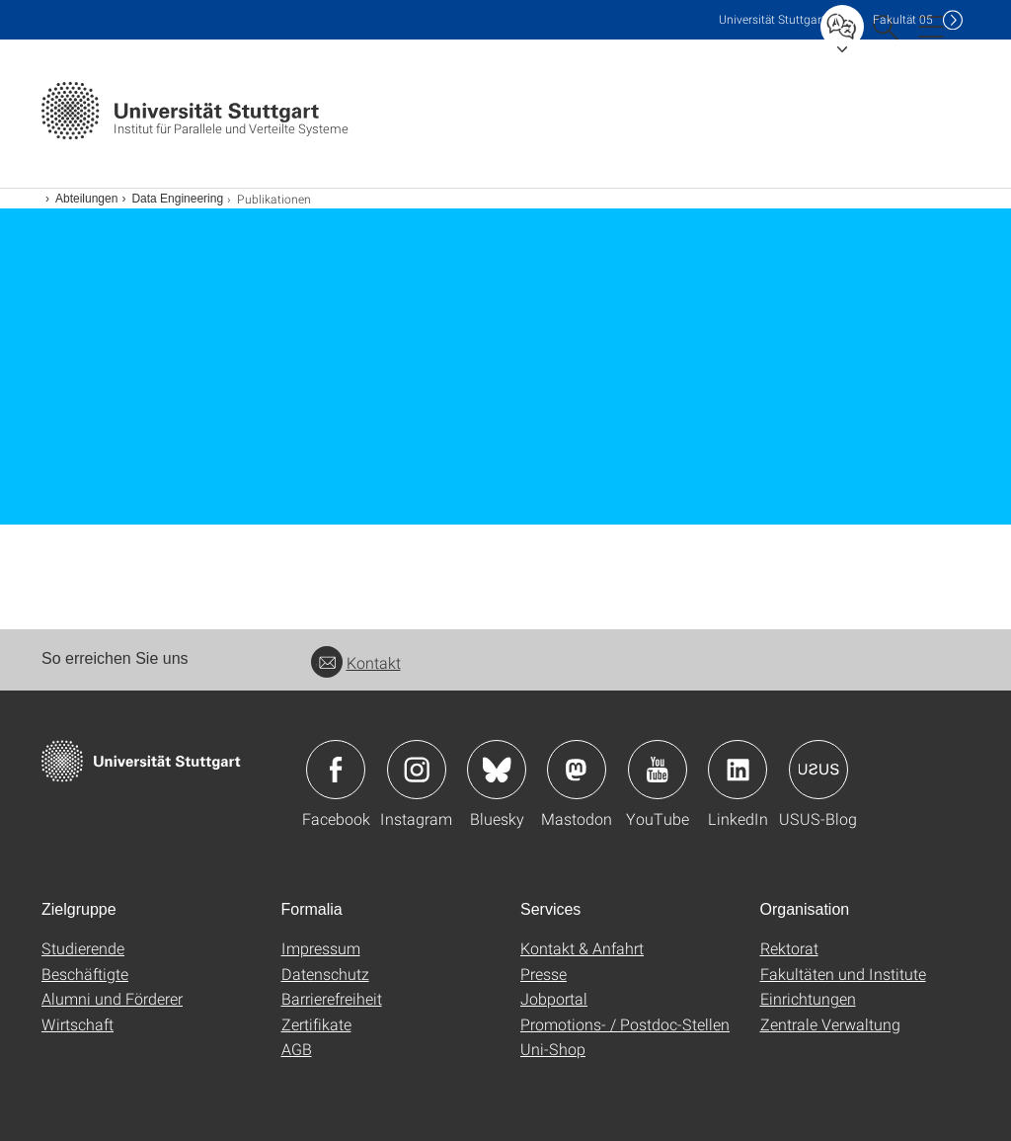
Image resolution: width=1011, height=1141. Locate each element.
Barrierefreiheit (331, 998)
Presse (543, 973)
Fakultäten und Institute (843, 973)
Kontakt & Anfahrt (582, 947)
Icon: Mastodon (576, 769)
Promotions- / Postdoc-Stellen (625, 1024)
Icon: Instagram (416, 769)
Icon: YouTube (657, 769)
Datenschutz (325, 973)
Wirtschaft (77, 1024)
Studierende (82, 947)
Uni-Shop (552, 1048)
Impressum (320, 947)
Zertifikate (316, 1024)
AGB (296, 1048)
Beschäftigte (84, 973)
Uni (772, 19)
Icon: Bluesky (496, 769)
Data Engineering (177, 198)
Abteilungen (86, 198)
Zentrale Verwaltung (830, 1024)
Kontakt (356, 662)
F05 (903, 19)
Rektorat (789, 947)
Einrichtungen (808, 998)
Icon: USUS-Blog (818, 769)
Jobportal (553, 998)
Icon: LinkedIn (737, 769)
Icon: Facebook (335, 769)
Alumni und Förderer (112, 998)
